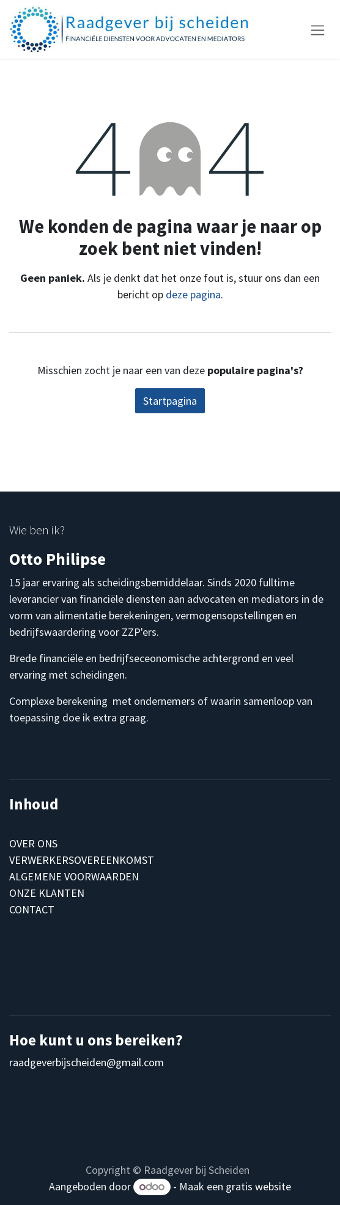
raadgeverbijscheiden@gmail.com (86, 1062)
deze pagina (193, 294)
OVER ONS (33, 843)
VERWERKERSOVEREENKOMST (81, 860)
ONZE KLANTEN (46, 893)
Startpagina (170, 401)
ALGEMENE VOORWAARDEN (74, 876)
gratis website (258, 1186)
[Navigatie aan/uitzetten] (318, 29)
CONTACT (31, 909)
